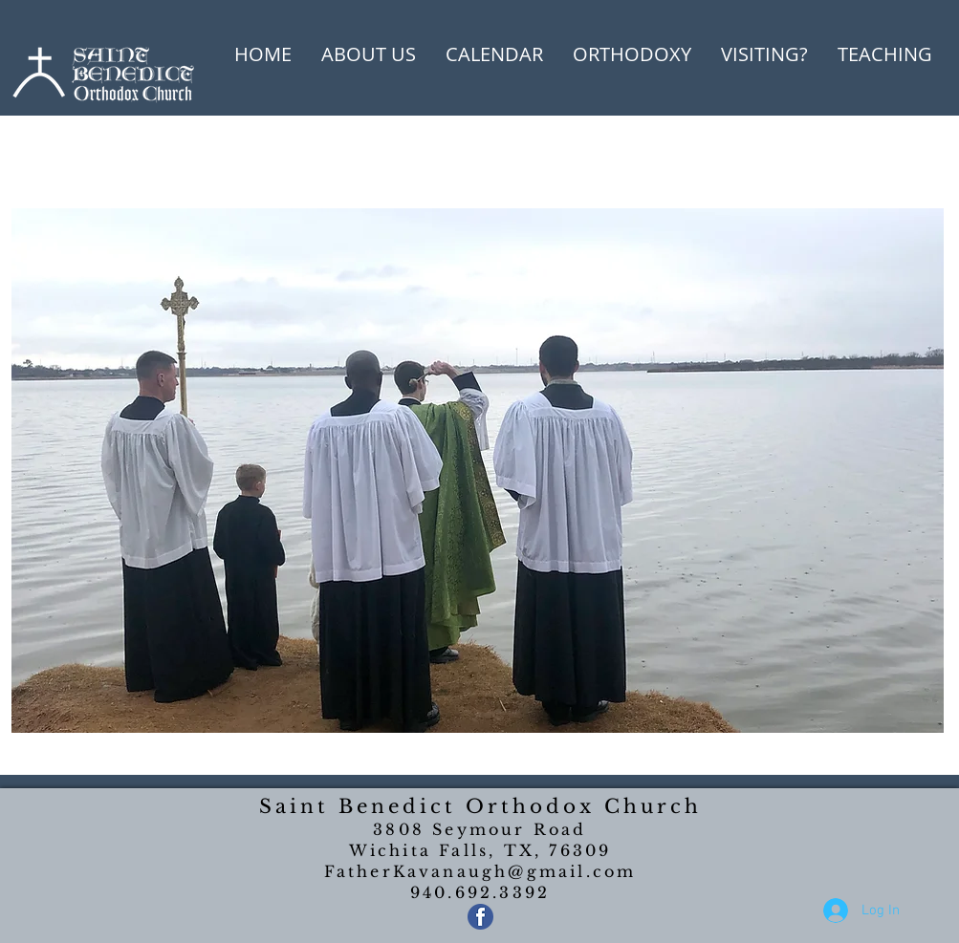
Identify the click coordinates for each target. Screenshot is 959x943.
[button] (369, 54)
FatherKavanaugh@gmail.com (480, 871)
